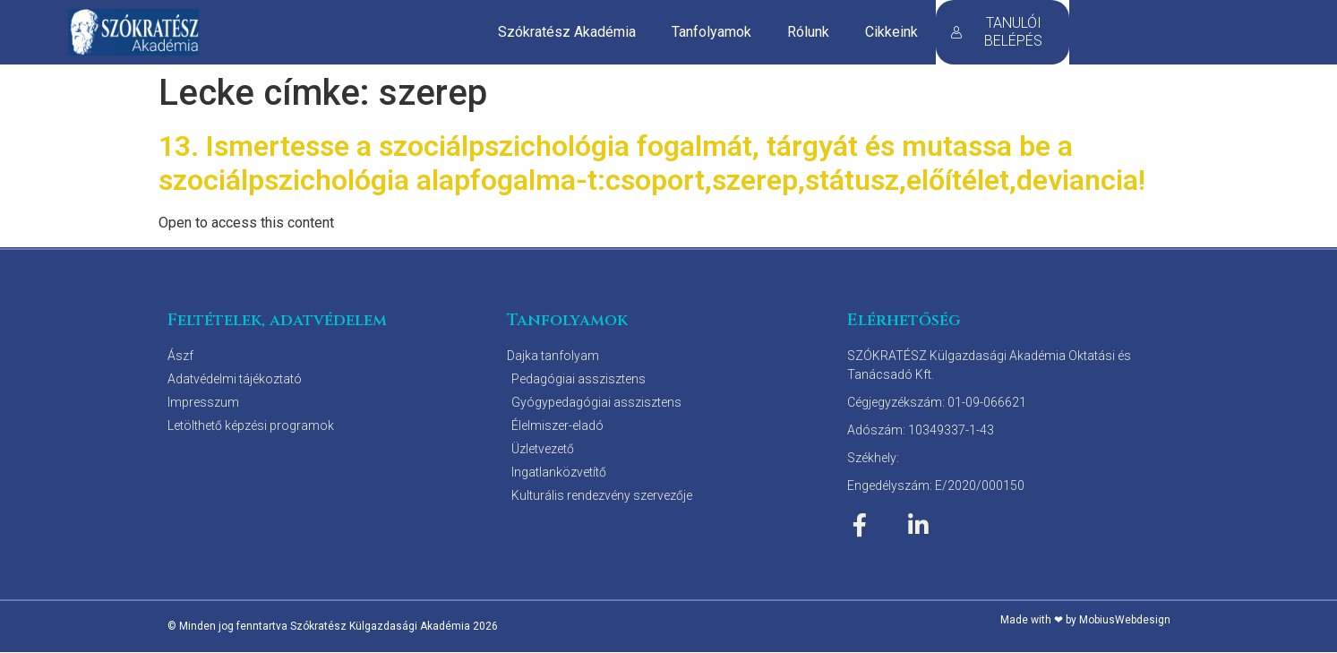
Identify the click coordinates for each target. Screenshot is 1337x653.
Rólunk (808, 31)
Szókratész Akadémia (567, 31)
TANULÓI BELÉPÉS (996, 31)
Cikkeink (891, 31)
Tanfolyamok (711, 31)
